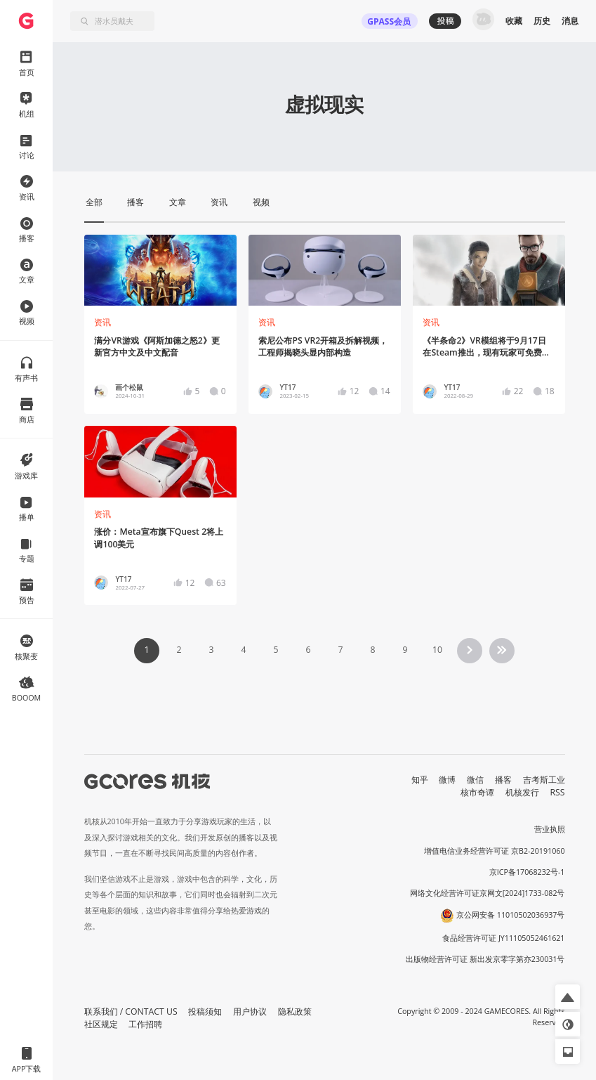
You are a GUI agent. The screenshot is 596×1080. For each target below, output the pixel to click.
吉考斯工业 (544, 780)
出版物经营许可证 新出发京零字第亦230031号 (485, 959)
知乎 (419, 780)
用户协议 (250, 1011)
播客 (503, 780)
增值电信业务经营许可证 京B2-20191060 (494, 851)
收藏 (513, 21)
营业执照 (549, 829)
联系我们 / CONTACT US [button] (131, 1011)
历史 (542, 21)
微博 (447, 780)
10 (437, 650)
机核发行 (522, 792)
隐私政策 (295, 1011)
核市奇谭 (477, 792)
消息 (570, 21)
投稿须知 (205, 1011)
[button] (567, 996)
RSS (557, 792)
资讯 (102, 322)
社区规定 (101, 1024)
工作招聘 (145, 1024)
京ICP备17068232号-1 (527, 872)
